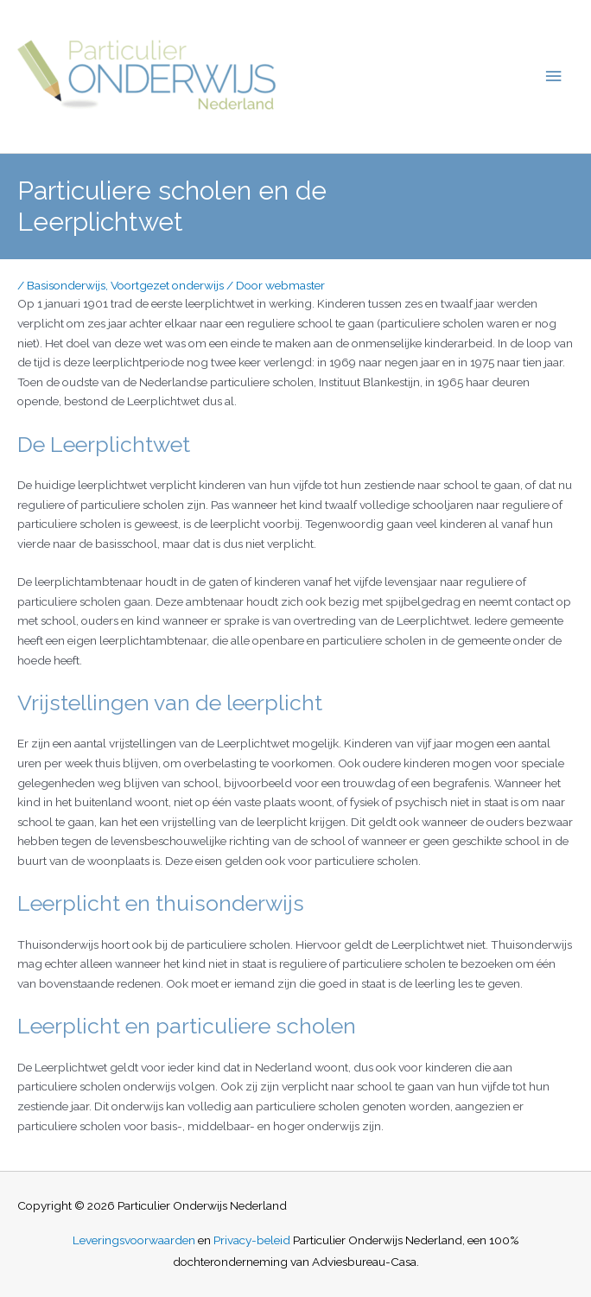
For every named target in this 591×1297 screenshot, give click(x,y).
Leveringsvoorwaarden (134, 1240)
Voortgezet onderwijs (167, 285)
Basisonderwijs (66, 285)
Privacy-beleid (251, 1240)
